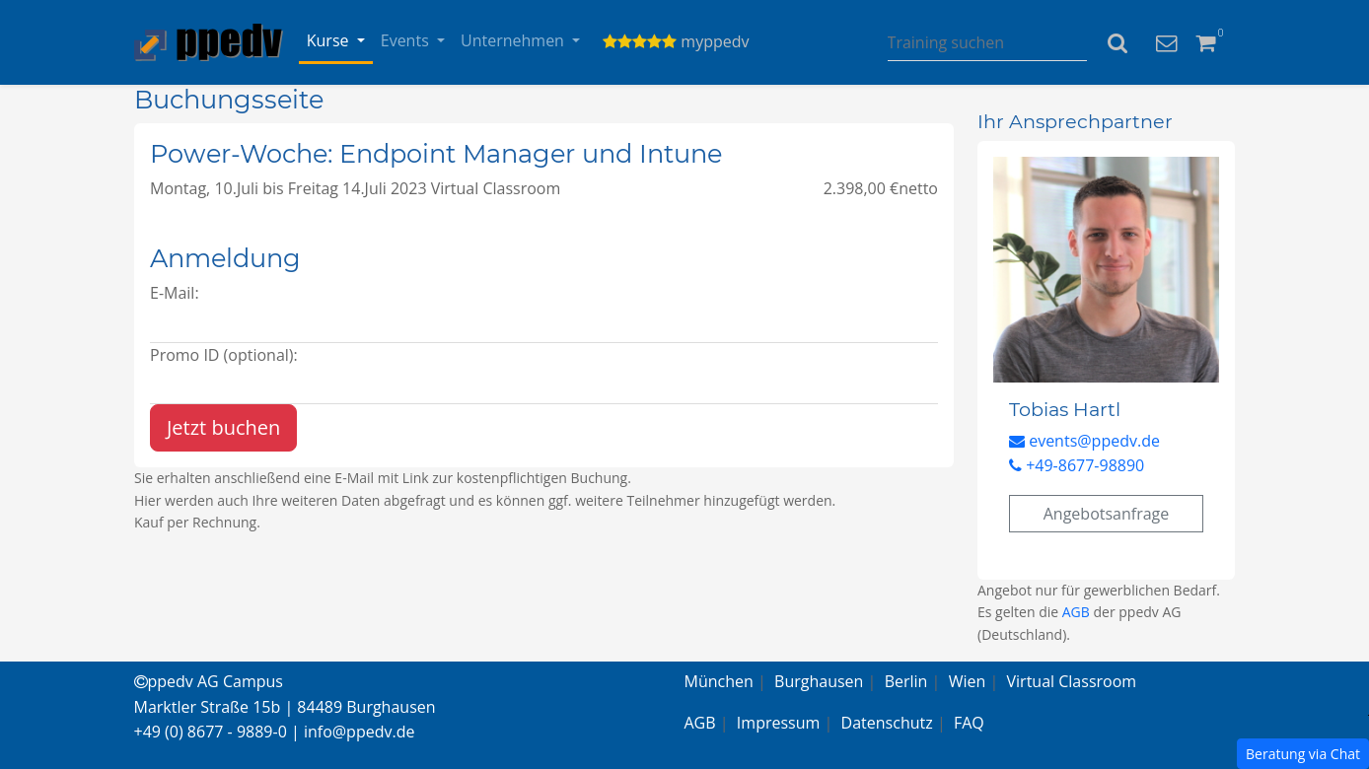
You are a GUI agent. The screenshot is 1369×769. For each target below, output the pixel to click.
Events (407, 40)
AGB (1076, 611)
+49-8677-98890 (1076, 465)
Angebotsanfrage (1107, 513)
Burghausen (818, 681)
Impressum (778, 723)
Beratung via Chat (1303, 753)
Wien (967, 681)
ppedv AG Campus (208, 681)
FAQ (969, 723)
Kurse (330, 40)
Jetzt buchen (223, 427)
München (719, 681)
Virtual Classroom (1072, 681)
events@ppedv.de (1084, 441)
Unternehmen (514, 40)
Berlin (906, 681)
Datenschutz (887, 723)
